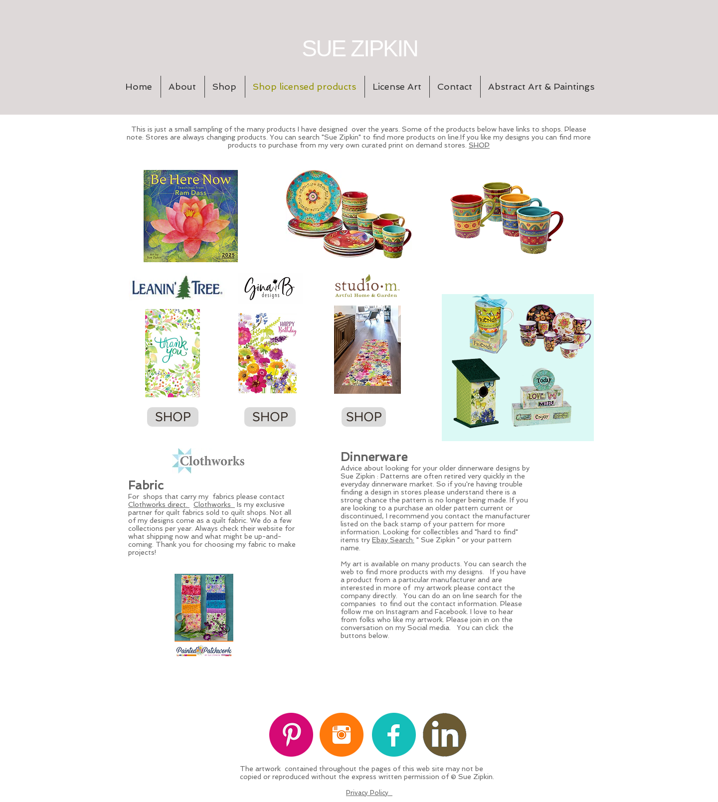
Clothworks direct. (158, 504)
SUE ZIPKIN (360, 48)
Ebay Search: (393, 540)
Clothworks (214, 504)
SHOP (479, 145)
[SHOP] (172, 417)
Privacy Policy (369, 793)
